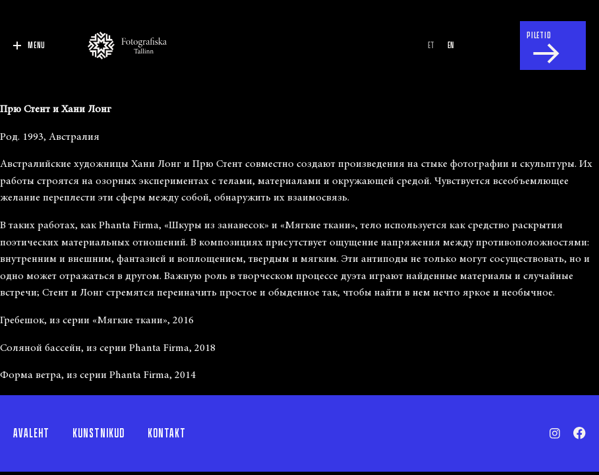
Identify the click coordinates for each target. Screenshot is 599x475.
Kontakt (167, 433)
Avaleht (31, 433)
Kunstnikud (98, 433)
